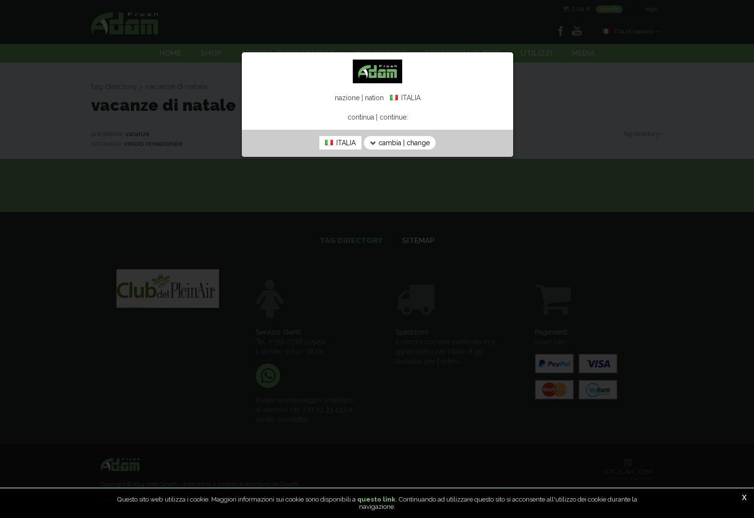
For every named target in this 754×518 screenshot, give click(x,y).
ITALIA (340, 143)
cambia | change (400, 143)
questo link (376, 499)
